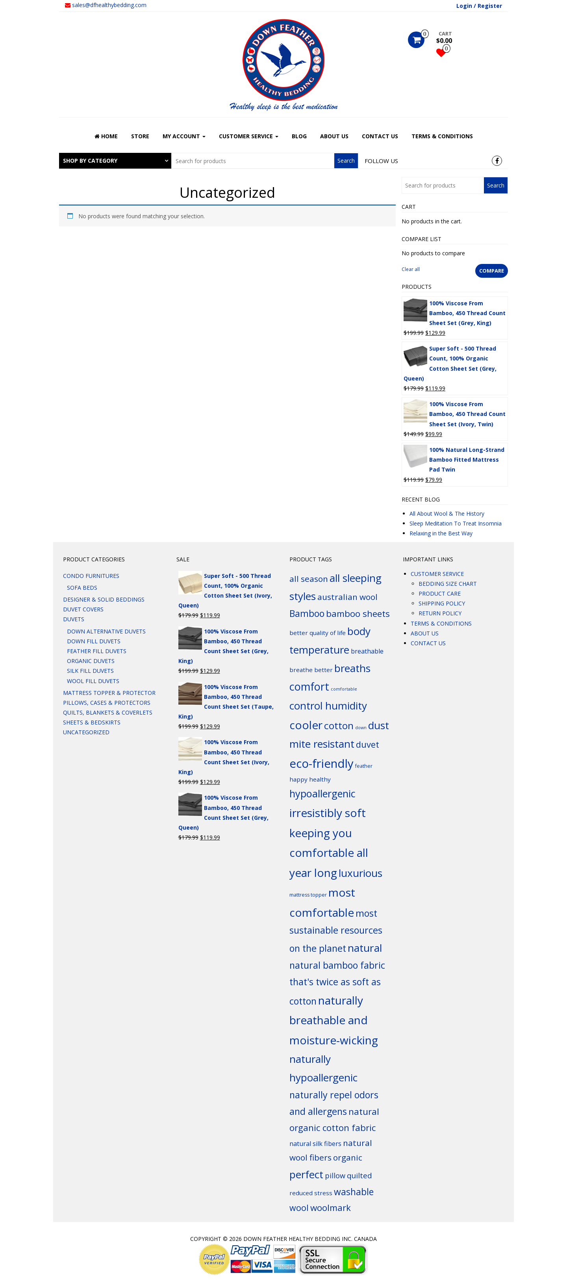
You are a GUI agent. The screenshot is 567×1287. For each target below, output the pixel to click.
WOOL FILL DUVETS (93, 681)
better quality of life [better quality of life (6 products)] (317, 633)
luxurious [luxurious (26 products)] (360, 873)
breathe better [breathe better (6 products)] (311, 670)
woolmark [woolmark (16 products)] (330, 1208)
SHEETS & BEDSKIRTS (91, 722)
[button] (115, 161)
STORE (140, 136)
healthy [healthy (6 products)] (320, 779)
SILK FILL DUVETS (90, 670)
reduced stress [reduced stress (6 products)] (310, 1193)
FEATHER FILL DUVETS (96, 651)
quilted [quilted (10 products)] (359, 1175)
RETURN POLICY (440, 613)
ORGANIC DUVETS (91, 661)
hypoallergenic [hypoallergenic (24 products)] (322, 793)
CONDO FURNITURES (91, 575)
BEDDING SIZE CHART (448, 583)
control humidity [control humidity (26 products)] (328, 705)
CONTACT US (380, 136)
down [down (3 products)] (361, 727)
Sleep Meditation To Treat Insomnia (456, 523)
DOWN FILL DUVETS (93, 641)
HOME (106, 136)
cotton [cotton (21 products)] (339, 725)
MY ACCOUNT (184, 136)
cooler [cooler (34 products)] (305, 724)
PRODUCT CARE (440, 593)
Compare (491, 270)
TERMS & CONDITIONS (442, 136)
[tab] (115, 161)
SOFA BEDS (82, 587)
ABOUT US (334, 136)
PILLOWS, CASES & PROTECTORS (106, 702)
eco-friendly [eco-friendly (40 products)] (321, 763)
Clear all (411, 269)
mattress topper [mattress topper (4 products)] (308, 894)
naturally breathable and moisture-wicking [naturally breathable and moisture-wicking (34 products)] (333, 1020)
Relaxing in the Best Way (441, 533)
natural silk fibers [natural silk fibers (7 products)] (315, 1143)
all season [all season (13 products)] (308, 578)
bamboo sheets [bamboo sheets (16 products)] (358, 613)
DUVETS (73, 619)
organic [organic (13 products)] (347, 1157)
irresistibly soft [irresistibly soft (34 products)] (327, 812)
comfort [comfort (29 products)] (309, 686)
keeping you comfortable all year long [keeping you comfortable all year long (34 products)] (328, 852)
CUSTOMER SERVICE (248, 136)
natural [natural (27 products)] (365, 948)
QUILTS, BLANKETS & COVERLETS (107, 712)
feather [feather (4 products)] (363, 766)
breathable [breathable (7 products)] (367, 651)
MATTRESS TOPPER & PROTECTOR (109, 692)
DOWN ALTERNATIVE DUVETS (106, 631)
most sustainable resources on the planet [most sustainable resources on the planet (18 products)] (335, 931)
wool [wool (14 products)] (299, 1207)
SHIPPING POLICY (442, 603)
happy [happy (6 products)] (298, 779)
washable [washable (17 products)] (354, 1192)
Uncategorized (86, 732)
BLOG (299, 136)
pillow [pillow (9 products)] (335, 1175)
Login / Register (479, 5)
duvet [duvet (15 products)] (367, 744)
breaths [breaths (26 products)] (352, 668)
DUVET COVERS (83, 609)
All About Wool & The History (447, 513)
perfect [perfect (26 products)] (306, 1174)
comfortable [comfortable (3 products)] (344, 689)
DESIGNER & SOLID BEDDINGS (104, 599)
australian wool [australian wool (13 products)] (347, 596)
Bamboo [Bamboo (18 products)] (306, 613)
